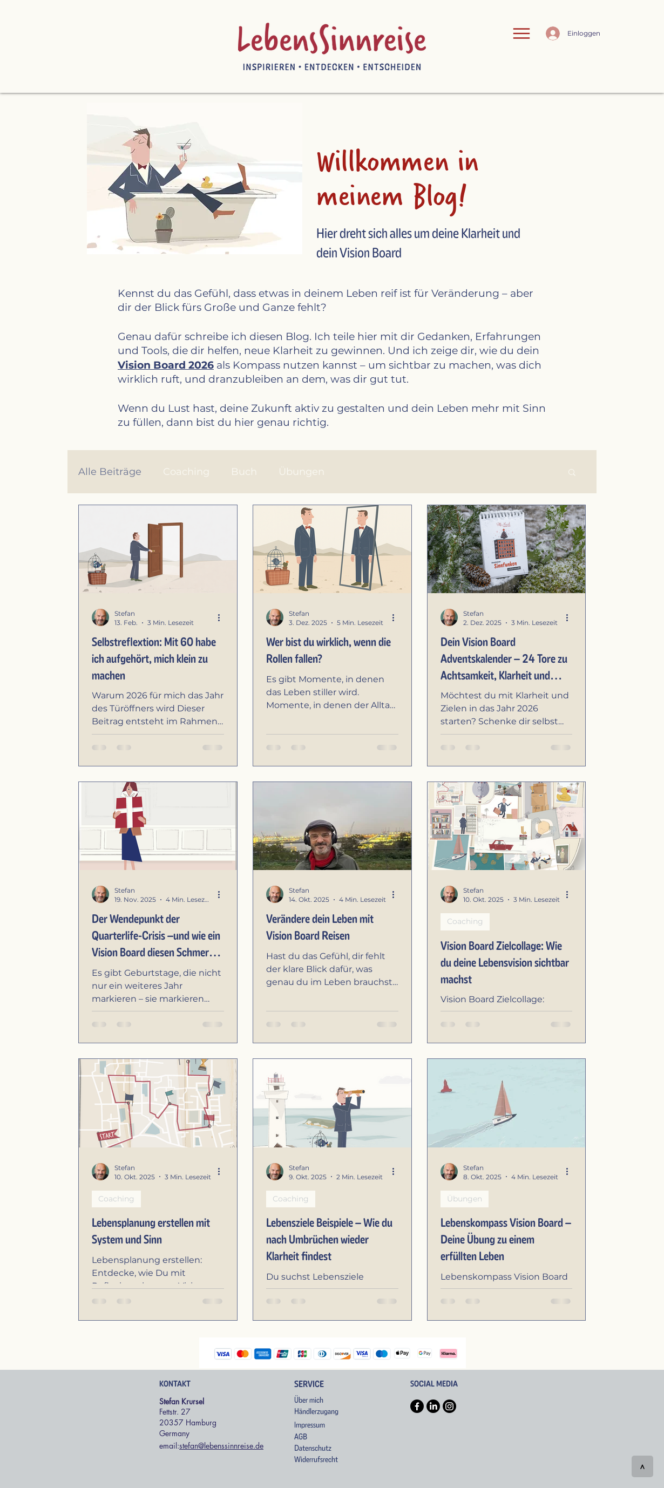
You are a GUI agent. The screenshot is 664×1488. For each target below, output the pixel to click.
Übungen (301, 472)
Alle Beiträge (109, 472)
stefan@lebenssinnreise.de (221, 1446)
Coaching (186, 472)
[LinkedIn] (433, 1406)
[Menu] (521, 33)
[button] (572, 473)
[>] (642, 1466)
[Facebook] (417, 1406)
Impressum (309, 1425)
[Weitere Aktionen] (222, 617)
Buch (244, 472)
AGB (300, 1437)
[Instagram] (449, 1406)
